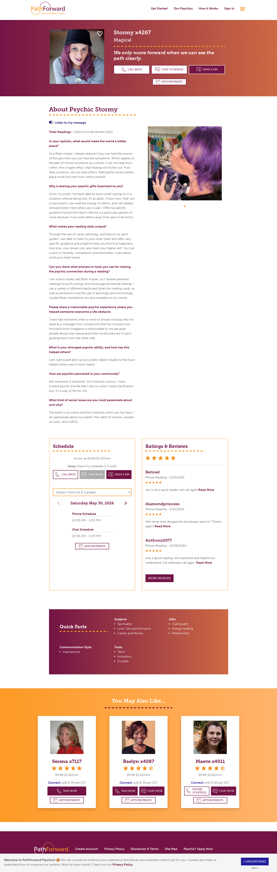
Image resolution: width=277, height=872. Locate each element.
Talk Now (67, 791)
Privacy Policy (123, 864)
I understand (255, 861)
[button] (124, 503)
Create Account (86, 849)
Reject (254, 867)
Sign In (229, 8)
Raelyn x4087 (138, 761)
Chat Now (152, 791)
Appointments (169, 82)
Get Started (159, 8)
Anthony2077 (158, 540)
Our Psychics (183, 8)
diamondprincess (162, 503)
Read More (206, 490)
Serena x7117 (67, 761)
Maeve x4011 (210, 761)
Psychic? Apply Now (198, 849)
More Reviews (159, 578)
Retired (152, 472)
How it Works (208, 8)
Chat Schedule (169, 69)
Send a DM (207, 69)
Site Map (171, 849)
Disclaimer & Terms (145, 849)
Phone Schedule (196, 791)
